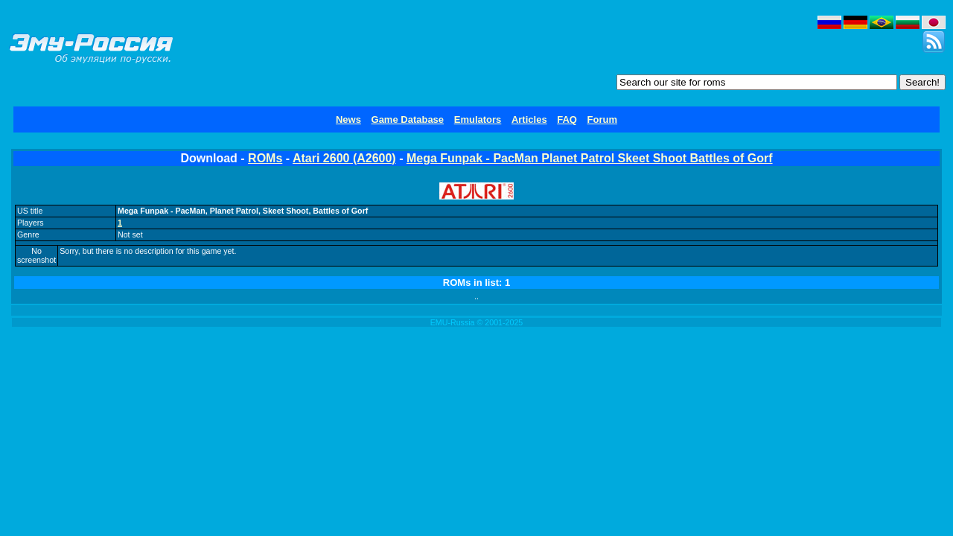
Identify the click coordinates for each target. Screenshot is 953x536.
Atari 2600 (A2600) (344, 158)
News (348, 119)
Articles (529, 119)
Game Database (408, 119)
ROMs (265, 158)
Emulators (478, 119)
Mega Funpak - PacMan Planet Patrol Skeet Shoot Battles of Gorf (590, 158)
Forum (602, 119)
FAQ (567, 119)
